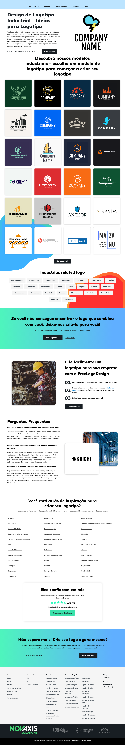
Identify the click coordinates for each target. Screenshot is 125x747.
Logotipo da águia (71, 687)
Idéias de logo (60, 4)
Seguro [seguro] (78, 294)
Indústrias (48, 552)
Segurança (12, 573)
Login (103, 4)
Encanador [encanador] (78, 301)
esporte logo (86, 680)
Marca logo (85, 683)
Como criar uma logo (14, 690)
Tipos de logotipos (52, 712)
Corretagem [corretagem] (105, 281)
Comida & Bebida (14, 531)
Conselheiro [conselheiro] (56, 281)
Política (47, 568)
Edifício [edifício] (14, 288)
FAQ (27, 683)
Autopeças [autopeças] (72, 281)
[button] (18, 93)
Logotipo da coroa (88, 699)
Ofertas (75, 4)
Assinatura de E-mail (52, 697)
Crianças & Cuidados (52, 536)
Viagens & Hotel (87, 578)
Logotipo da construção (86, 695)
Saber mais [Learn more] (70, 340)
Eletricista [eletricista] (16, 294)
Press (9, 683)
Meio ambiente (86, 557)
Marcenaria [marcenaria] (93, 294)
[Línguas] (107, 679)
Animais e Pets (86, 520)
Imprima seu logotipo (53, 693)
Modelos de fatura (52, 690)
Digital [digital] (98, 288)
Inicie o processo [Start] (52, 340)
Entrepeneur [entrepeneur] (32, 294)
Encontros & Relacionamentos (19, 541)
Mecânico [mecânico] (109, 294)
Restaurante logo (87, 714)
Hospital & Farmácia (88, 547)
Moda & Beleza (13, 562)
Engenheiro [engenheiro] (47, 301)
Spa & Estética (86, 573)
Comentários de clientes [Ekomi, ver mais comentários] (62, 615)
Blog (85, 4)
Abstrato (11, 520)
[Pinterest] (114, 689)
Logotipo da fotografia (86, 709)
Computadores (86, 531)
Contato (9, 697)
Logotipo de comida (88, 720)
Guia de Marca (50, 700)
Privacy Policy (86, 742)
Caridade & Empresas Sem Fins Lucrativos (96, 526)
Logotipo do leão (87, 690)
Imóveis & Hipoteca (15, 552)
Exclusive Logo (50, 683)
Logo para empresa (71, 706)
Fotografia (48, 547)
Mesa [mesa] (86, 288)
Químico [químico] (27, 288)
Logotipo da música (88, 717)
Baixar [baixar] (111, 288)
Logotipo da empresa (72, 709)
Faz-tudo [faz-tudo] (64, 294)
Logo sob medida (51, 680)
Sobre (9, 680)
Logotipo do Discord (71, 690)
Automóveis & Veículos (52, 526)
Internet (84, 552)
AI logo (46, 4)
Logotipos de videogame (69, 695)
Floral (10, 547)
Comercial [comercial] (42, 288)
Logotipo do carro (70, 683)
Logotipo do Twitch (71, 702)
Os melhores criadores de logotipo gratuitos (53, 718)
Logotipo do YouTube (72, 680)
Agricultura (48, 520)
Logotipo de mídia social (88, 704)
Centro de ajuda (12, 700)
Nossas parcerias (32, 687)
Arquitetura (12, 526)
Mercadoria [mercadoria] (59, 288)
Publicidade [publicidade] (39, 281)
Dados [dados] (74, 288)
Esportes (84, 541)
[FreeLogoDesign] (14, 4)
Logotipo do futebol (88, 687)
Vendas (47, 578)
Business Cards (51, 687)
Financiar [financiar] (49, 294)
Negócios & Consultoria (89, 562)
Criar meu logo (115, 4)
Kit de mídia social (52, 703)
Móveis (46, 562)
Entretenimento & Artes (53, 541)
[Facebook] (105, 689)
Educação (84, 536)
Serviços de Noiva (50, 573)
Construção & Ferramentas (18, 536)
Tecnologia (12, 578)
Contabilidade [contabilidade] (20, 281)
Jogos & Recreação (15, 557)
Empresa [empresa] (63, 301)
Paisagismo (12, 568)
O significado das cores (51, 708)
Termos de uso (75, 742)
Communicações (50, 531)
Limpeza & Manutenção (53, 557)
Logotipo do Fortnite (71, 699)
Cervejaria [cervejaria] (88, 281)
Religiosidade (86, 568)
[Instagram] (109, 689)
